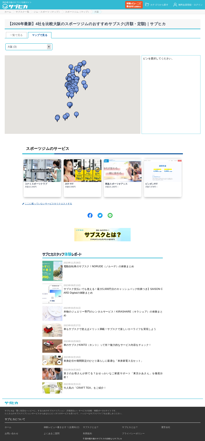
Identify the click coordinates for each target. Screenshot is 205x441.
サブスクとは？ (91, 427)
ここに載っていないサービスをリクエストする (47, 203)
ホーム (8, 427)
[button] (71, 67)
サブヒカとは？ (130, 427)
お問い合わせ (11, 433)
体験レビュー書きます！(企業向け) (61, 427)
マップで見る (39, 35)
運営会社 (165, 427)
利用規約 (87, 433)
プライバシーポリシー (133, 433)
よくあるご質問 (52, 433)
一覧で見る (16, 35)
